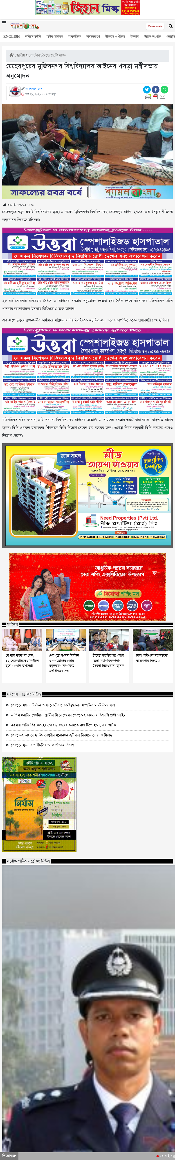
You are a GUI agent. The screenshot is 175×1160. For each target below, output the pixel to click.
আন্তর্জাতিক (74, 37)
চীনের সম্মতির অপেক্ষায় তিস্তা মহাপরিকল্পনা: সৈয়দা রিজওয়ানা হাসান (108, 660)
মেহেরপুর (48, 55)
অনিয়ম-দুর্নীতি (33, 37)
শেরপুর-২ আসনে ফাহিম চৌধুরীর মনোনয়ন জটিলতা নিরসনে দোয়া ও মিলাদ (61, 735)
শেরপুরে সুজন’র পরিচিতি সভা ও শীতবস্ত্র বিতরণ (42, 745)
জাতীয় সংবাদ (25, 55)
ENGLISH (11, 37)
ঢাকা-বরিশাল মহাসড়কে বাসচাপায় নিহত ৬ (152, 658)
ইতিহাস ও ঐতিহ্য (115, 37)
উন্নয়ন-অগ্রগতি (152, 37)
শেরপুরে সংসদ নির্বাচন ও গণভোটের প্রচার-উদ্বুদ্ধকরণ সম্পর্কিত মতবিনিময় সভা (64, 663)
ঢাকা (38, 55)
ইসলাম (134, 37)
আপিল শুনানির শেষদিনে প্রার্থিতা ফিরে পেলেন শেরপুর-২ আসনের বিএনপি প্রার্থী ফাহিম (68, 715)
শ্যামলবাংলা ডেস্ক (33, 89)
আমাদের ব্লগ (93, 37)
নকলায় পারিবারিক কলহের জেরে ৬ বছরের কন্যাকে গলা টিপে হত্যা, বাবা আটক (63, 725)
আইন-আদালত (55, 37)
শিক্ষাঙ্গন (60, 55)
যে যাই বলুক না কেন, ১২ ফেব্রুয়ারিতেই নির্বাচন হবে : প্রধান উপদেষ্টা (22, 660)
